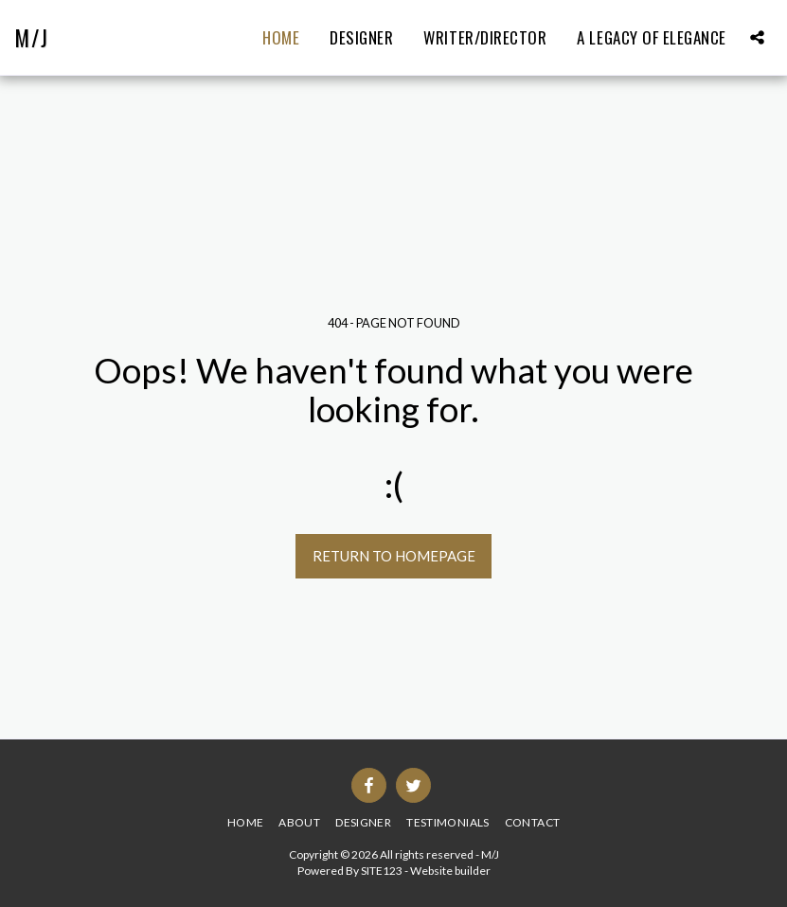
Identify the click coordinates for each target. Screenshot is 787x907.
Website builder (450, 870)
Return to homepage (394, 555)
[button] (757, 37)
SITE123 (381, 870)
